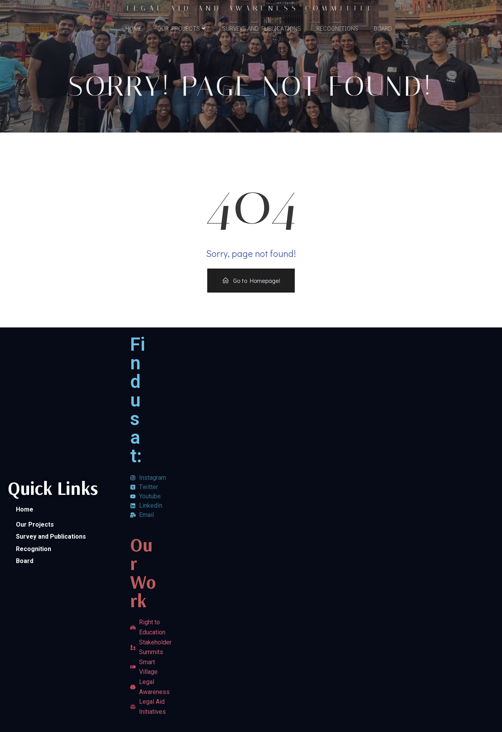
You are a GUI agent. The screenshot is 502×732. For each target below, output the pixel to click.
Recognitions (337, 28)
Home (134, 28)
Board (383, 28)
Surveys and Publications (261, 28)
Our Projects (182, 28)
